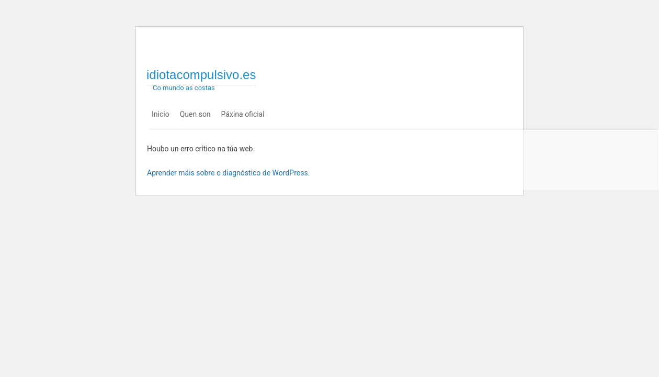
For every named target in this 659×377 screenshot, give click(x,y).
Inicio (160, 114)
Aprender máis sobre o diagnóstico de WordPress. (228, 173)
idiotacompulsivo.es (201, 75)
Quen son (195, 114)
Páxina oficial (243, 114)
